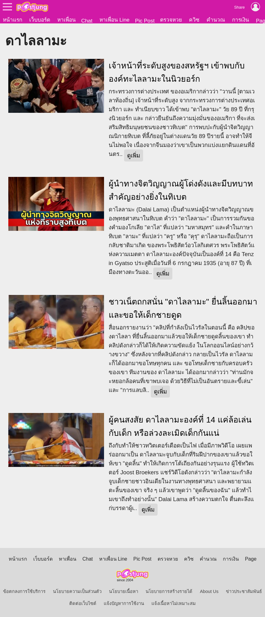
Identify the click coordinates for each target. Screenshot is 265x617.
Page (250, 559)
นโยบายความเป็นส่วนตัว (77, 591)
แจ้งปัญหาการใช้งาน (124, 603)
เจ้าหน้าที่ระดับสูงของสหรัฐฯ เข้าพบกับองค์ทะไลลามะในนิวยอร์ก (177, 72)
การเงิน (240, 20)
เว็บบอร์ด (39, 20)
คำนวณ (216, 20)
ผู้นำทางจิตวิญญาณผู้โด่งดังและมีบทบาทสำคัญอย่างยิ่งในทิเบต (181, 190)
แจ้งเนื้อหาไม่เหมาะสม (173, 603)
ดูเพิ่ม (133, 155)
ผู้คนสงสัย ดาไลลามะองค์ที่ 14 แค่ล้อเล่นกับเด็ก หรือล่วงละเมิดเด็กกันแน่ (180, 426)
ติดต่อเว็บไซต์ (82, 603)
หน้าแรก (12, 20)
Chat (87, 21)
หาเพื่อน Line (114, 20)
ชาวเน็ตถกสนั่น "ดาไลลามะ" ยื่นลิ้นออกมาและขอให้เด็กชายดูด (183, 308)
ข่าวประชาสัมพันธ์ (244, 591)
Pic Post (145, 21)
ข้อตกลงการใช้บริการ (24, 591)
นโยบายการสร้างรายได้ (169, 591)
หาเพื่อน (66, 20)
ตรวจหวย (171, 20)
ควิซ (194, 20)
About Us (209, 591)
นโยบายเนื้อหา (123, 591)
